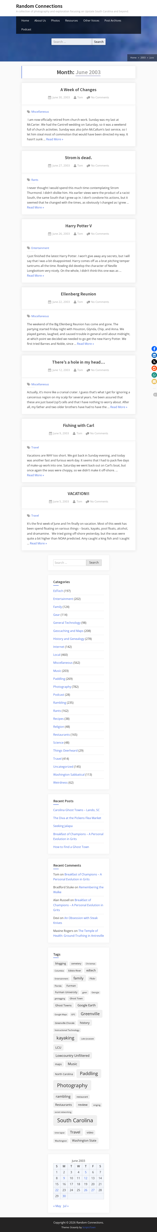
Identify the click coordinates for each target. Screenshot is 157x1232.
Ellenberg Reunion (78, 294)
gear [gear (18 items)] (84, 992)
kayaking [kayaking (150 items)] (65, 1038)
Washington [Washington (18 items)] (61, 1140)
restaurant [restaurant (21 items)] (82, 1096)
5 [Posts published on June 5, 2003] (86, 1172)
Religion (58, 727)
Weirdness (60, 783)
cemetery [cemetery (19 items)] (76, 963)
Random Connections (39, 6)
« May (57, 1206)
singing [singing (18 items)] (97, 1105)
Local (56, 655)
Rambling (59, 703)
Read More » (54, 139)
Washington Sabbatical (69, 775)
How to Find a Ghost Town (71, 847)
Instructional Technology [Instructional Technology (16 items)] (67, 1030)
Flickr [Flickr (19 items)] (92, 978)
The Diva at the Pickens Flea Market (77, 818)
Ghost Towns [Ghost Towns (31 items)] (63, 1005)
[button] (154, 348)
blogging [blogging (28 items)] (60, 963)
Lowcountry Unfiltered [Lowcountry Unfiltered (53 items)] (72, 1055)
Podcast (26, 29)
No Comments (100, 97)
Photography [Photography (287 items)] (72, 1085)
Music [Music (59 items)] (72, 1064)
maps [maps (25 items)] (58, 1064)
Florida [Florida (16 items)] (58, 985)
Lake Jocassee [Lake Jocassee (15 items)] (87, 1038)
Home (25, 20)
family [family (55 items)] (78, 978)
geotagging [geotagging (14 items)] (60, 998)
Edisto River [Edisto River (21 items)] (74, 970)
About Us (40, 20)
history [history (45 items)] (85, 1022)
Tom (80, 97)
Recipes (58, 719)
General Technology (67, 623)
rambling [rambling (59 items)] (63, 1096)
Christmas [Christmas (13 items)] (90, 963)
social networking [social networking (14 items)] (63, 1112)
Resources (71, 20)
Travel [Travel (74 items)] (75, 1132)
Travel (35, 447)
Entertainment (40, 248)
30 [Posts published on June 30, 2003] (64, 1196)
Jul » (66, 1206)
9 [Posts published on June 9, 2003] (64, 1178)
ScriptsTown (89, 1227)
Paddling (59, 679)
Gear (56, 615)
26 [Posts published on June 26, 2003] (85, 1190)
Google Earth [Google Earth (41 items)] (87, 1005)
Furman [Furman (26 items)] (71, 985)
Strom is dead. (78, 157)
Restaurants (61, 735)
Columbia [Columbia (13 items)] (59, 970)
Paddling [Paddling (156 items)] (89, 1073)
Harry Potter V (78, 226)
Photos (55, 20)
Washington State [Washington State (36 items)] (84, 1141)
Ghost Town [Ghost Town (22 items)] (76, 998)
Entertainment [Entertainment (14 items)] (61, 978)
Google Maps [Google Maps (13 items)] (61, 1014)
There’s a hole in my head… (78, 362)
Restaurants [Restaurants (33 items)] (63, 1105)
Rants (34, 180)
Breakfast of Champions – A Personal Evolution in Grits (78, 905)
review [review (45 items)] (82, 1104)
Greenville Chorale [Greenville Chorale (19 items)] (64, 1023)
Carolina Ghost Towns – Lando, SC (76, 810)
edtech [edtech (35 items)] (91, 970)
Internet (58, 647)
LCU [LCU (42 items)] (58, 1047)
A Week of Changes (78, 89)
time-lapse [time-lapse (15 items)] (59, 1132)
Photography (62, 687)
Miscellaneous (40, 111)
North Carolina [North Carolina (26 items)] (64, 1074)
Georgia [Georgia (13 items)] (95, 992)
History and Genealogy (68, 639)
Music (57, 671)
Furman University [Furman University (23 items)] (66, 992)
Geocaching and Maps (68, 631)
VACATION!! (78, 493)
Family (57, 607)
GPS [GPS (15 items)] (73, 1014)
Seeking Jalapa (63, 826)
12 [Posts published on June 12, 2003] (85, 1178)
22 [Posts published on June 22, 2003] (56, 1190)
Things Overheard (65, 751)
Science (58, 743)
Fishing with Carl (78, 425)
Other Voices (91, 20)
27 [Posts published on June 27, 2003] (93, 1190)
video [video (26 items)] (90, 1132)
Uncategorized (63, 767)
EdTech (58, 591)
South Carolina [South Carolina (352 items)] (75, 1120)
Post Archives (112, 20)
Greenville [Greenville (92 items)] (90, 1013)
